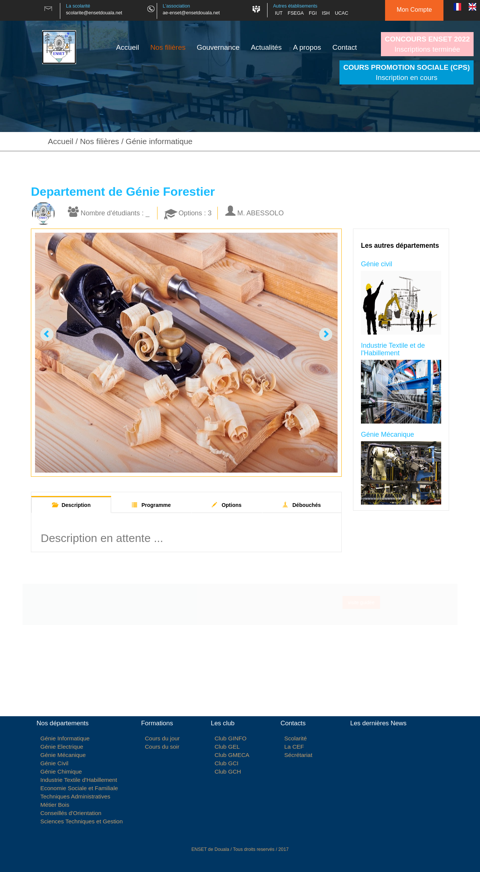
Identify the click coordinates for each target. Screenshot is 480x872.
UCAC (342, 13)
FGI (313, 13)
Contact (344, 47)
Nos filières (167, 47)
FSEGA (295, 13)
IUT (279, 13)
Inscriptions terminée (427, 44)
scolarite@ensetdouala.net (94, 12)
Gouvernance (218, 47)
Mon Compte (414, 9)
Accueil (127, 47)
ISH (326, 13)
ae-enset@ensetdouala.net (191, 12)
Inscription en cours (406, 72)
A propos (307, 47)
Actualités (266, 47)
